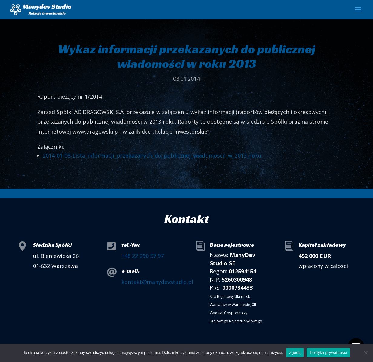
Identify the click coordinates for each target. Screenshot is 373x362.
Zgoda (295, 352)
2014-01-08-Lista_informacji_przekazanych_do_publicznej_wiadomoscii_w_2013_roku (152, 155)
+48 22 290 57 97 (142, 255)
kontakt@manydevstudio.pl (157, 281)
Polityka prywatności (328, 352)
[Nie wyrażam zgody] (365, 353)
